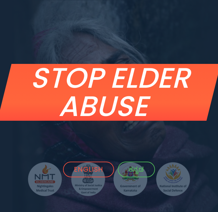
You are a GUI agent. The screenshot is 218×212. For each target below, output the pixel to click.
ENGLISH (88, 169)
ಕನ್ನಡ (136, 169)
